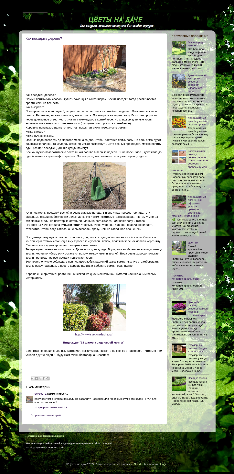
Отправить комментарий (46, 415)
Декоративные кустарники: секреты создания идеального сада (197, 83)
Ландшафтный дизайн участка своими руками (197, 121)
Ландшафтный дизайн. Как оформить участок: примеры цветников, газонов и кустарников (189, 206)
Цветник (193, 242)
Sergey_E (41, 393)
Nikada (138, 464)
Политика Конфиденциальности (185, 277)
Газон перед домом (195, 44)
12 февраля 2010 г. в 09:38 (51, 407)
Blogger (162, 464)
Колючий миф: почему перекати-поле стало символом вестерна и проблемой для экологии (190, 161)
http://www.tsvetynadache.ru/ (93, 334)
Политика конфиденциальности (45, 435)
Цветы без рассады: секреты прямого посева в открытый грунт (198, 309)
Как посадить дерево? (44, 38)
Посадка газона (197, 378)
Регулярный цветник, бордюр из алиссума (198, 348)
